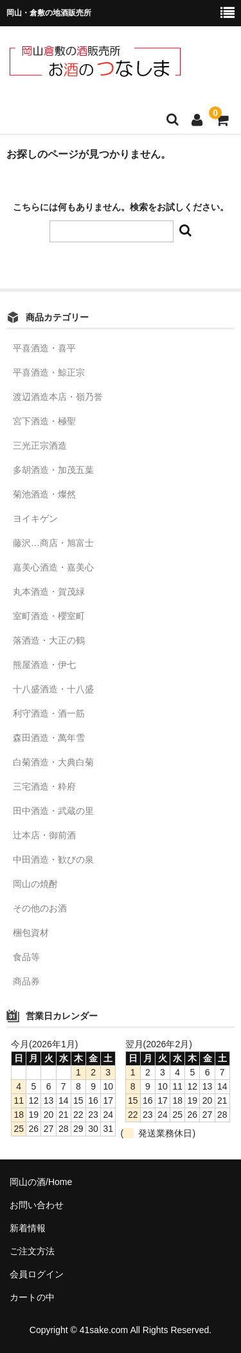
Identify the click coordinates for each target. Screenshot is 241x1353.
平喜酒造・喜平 (44, 348)
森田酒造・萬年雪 (49, 738)
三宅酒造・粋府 (44, 786)
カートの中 (32, 1297)
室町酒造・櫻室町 (49, 616)
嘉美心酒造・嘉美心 (53, 567)
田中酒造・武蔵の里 (53, 811)
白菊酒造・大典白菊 (53, 762)
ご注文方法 (32, 1251)
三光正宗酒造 (40, 445)
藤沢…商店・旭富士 (53, 543)
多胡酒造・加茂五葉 (53, 470)
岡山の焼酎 (35, 884)
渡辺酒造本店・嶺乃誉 (58, 397)
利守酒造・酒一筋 (49, 713)
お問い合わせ (37, 1205)
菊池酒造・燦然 (44, 494)
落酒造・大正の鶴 (49, 640)
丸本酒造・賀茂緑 (49, 591)
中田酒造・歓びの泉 (53, 859)
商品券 (26, 981)
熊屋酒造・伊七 (44, 665)
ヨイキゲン (35, 518)
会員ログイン (37, 1274)
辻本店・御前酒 (44, 835)
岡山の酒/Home (41, 1182)
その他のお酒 (40, 908)
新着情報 (28, 1228)
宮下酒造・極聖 (44, 421)
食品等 (26, 957)
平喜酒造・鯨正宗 (49, 372)
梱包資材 (31, 932)
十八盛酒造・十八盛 (53, 689)
